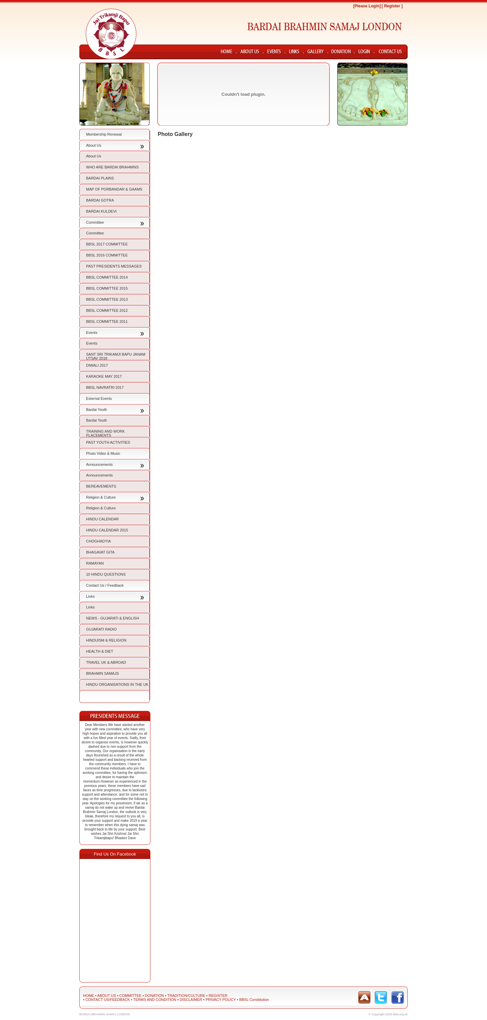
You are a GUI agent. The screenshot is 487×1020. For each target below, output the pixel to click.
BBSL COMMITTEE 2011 (107, 321)
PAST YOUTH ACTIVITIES (108, 442)
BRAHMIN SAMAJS (102, 673)
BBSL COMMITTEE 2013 (107, 299)
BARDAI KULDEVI (101, 211)
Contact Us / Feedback (105, 585)
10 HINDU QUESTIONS (106, 574)
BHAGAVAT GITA (100, 552)
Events (91, 333)
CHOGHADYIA (98, 541)
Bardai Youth (96, 410)
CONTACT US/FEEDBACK (107, 1000)
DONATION (154, 996)
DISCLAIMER (191, 1000)
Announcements (99, 464)
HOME (88, 996)
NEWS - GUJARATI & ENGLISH (112, 618)
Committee (95, 222)
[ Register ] (392, 6)
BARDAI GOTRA (100, 200)
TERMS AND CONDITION (155, 1000)
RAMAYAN (95, 563)
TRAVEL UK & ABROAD (106, 662)
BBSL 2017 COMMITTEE (107, 244)
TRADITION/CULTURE (186, 996)
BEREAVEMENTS (101, 486)
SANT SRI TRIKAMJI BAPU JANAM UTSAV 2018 (115, 356)
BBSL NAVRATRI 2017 (105, 387)
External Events (99, 398)
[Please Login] (367, 6)
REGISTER (218, 996)
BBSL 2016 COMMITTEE (107, 255)
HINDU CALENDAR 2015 (107, 530)
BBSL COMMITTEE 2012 (107, 310)
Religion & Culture (101, 497)
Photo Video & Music (103, 453)
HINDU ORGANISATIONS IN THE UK (117, 684)
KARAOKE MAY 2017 (104, 376)
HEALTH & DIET (99, 651)
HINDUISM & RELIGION (106, 640)
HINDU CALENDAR (102, 519)
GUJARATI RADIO (101, 629)
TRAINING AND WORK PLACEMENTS (105, 433)
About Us (93, 145)
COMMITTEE (130, 996)
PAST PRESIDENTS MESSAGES (114, 266)
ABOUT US (106, 996)
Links (90, 596)
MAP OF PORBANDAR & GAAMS (114, 189)
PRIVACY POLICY (221, 1000)
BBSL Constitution (254, 1000)
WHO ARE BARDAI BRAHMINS (112, 167)
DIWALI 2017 (97, 365)
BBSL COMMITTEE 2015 (107, 288)
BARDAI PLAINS (100, 178)
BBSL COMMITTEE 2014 (107, 277)
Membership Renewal (104, 134)
